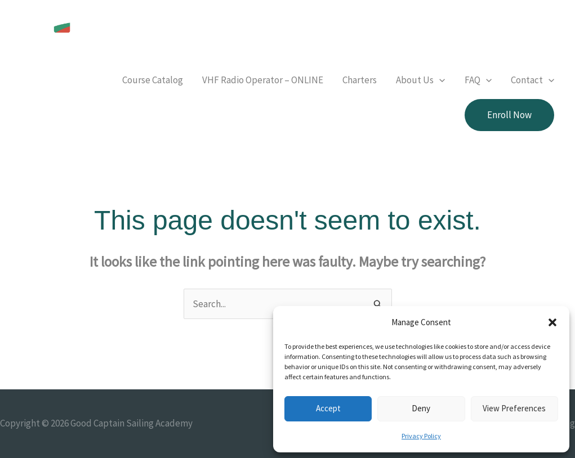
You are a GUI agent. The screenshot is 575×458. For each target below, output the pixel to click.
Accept (328, 408)
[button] (552, 322)
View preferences (514, 408)
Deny (421, 408)
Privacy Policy (421, 436)
